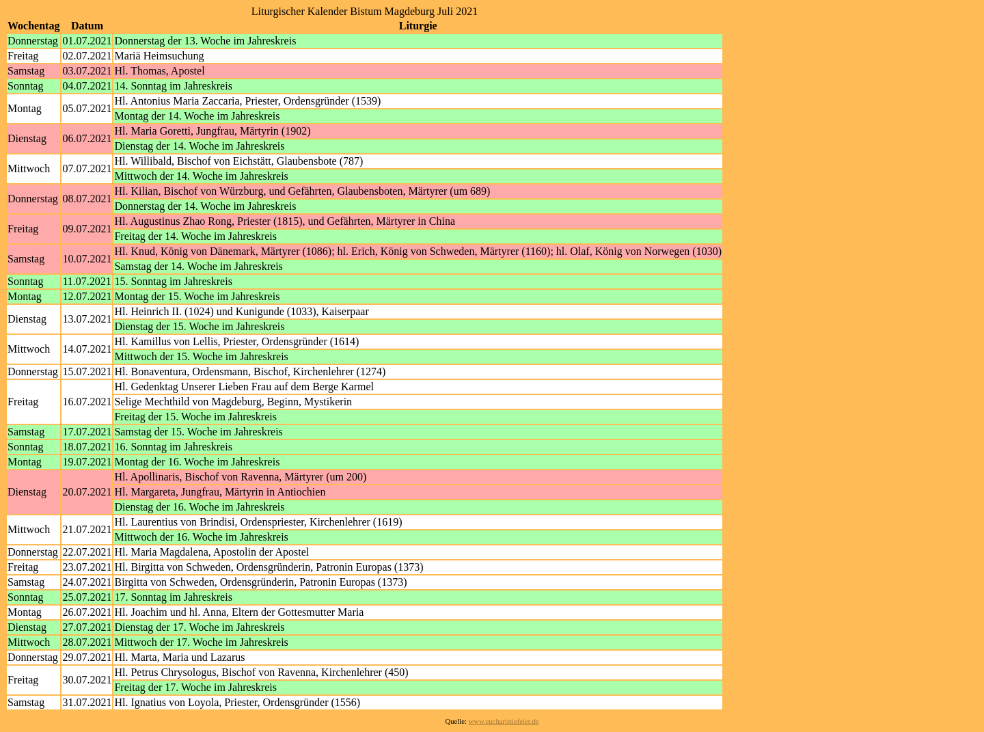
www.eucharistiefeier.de (504, 721)
